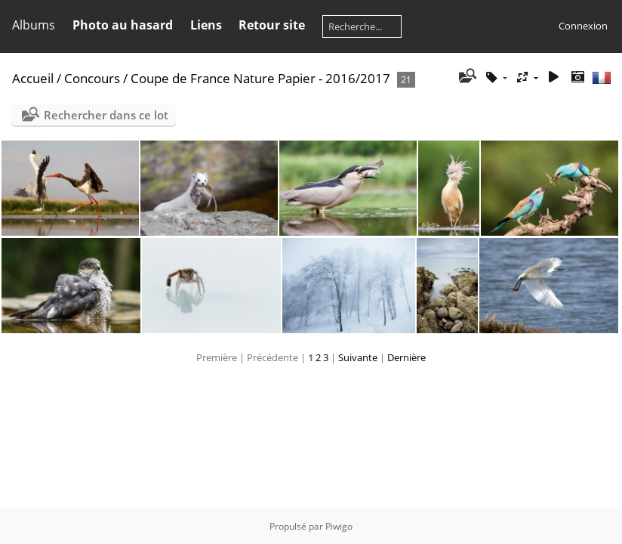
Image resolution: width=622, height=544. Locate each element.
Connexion (583, 25)
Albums (33, 25)
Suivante (357, 357)
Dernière (406, 357)
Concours (92, 78)
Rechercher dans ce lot (106, 114)
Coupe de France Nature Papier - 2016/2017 (260, 78)
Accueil (33, 78)
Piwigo (339, 526)
